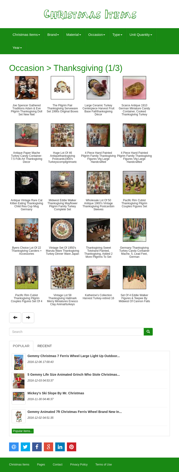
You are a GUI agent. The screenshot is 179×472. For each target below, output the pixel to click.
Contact (57, 464)
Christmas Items (26, 35)
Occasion (96, 35)
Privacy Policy (79, 464)
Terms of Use (103, 464)
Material (73, 35)
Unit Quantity (141, 35)
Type (117, 35)
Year (17, 48)
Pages (41, 464)
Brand (53, 35)
